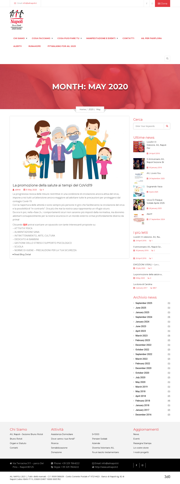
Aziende (96, 443)
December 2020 (143, 368)
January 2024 (142, 321)
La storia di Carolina (142, 284)
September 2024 (144, 317)
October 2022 (142, 349)
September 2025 (144, 303)
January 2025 (142, 312)
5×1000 (95, 434)
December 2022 (143, 345)
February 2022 (143, 363)
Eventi (136, 439)
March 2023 (142, 335)
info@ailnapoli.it (30, 3)
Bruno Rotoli (16, 439)
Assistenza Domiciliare (62, 434)
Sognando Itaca (154, 186)
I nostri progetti (141, 452)
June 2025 (141, 307)
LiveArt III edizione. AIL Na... (147, 237)
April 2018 (141, 396)
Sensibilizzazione (59, 448)
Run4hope (35, 46)
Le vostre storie (141, 448)
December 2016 (143, 414)
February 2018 (143, 400)
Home (83, 109)
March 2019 (142, 386)
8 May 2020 (30, 190)
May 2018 (141, 391)
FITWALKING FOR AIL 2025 (62, 46)
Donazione (56, 452)
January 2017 (142, 410)
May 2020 (141, 382)
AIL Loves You (154, 173)
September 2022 (144, 354)
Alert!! (17, 46)
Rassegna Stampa (142, 443)
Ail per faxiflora (151, 38)
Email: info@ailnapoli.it (107, 463)
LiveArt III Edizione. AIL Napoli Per (156, 145)
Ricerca (54, 443)
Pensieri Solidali (99, 439)
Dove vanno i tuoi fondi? (63, 439)
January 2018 (142, 405)
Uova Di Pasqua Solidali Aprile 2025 (156, 201)
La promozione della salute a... (148, 274)
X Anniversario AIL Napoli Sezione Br (155, 160)
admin (17, 190)
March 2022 (142, 359)
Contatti (128, 38)
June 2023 (141, 326)
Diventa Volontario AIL (103, 448)
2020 (91, 109)
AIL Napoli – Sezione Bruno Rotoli (26, 434)
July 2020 (140, 377)
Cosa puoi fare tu (68, 38)
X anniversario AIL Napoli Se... (147, 247)
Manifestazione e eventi (100, 38)
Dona (162, 3)
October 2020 (142, 372)
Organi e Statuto (18, 443)
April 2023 (141, 331)
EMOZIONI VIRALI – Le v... (146, 265)
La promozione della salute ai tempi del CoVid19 (52, 185)
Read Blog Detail (22, 254)
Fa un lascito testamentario (105, 452)
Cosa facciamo (41, 38)
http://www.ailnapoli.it (106, 467)
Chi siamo (19, 38)
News (136, 434)
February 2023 (143, 340)
